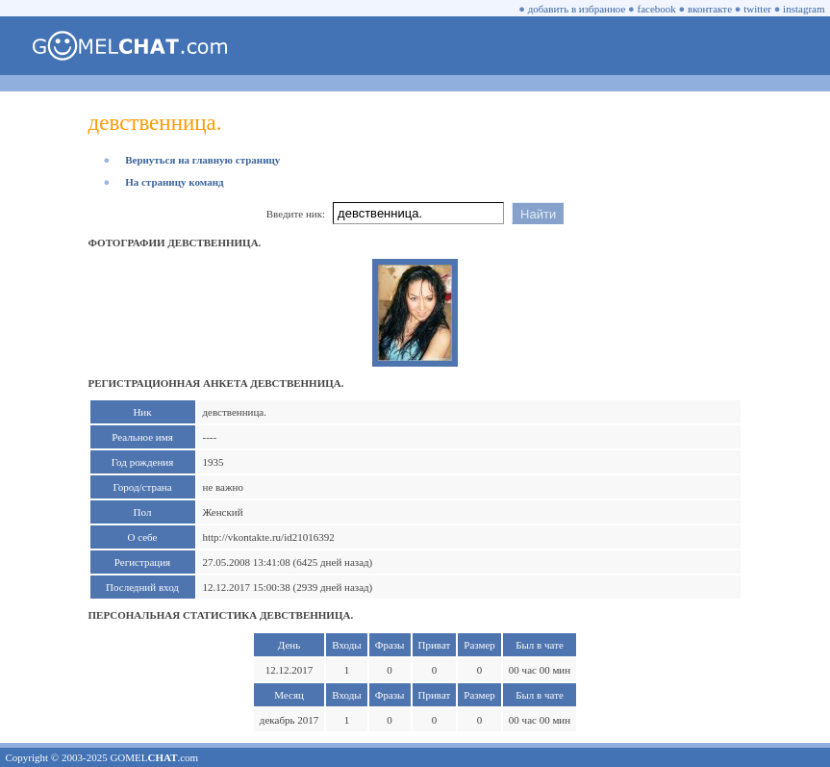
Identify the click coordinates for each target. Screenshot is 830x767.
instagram (803, 8)
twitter (757, 8)
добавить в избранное (577, 8)
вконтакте (710, 8)
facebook (657, 8)
